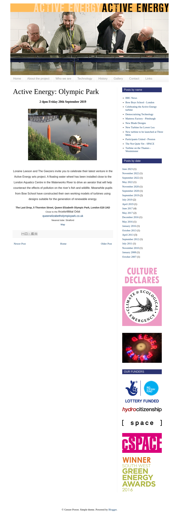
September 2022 (130, 177)
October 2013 (129, 230)
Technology (84, 78)
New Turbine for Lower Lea (140, 127)
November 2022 (130, 173)
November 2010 (130, 248)
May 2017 (127, 213)
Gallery (118, 78)
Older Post (106, 243)
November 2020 (130, 186)
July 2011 (127, 243)
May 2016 (127, 221)
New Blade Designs (135, 123)
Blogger (112, 509)
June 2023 (127, 169)
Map (63, 224)
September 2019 (130, 195)
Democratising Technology (139, 114)
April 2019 (127, 204)
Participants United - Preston (140, 139)
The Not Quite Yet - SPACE (139, 143)
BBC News (131, 98)
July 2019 (127, 199)
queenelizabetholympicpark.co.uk (63, 215)
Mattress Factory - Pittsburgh (140, 118)
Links (148, 78)
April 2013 (127, 234)
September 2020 (130, 190)
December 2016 (130, 217)
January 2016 (129, 226)
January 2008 (129, 252)
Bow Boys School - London (139, 102)
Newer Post (20, 243)
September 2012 (130, 239)
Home (17, 78)
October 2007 (129, 256)
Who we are (63, 78)
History (103, 78)
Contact (134, 78)
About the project (38, 78)
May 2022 (127, 182)
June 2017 (127, 208)
